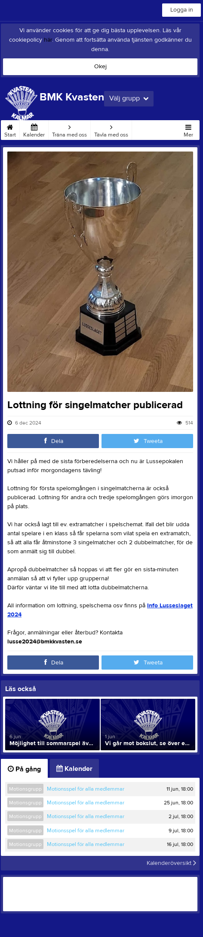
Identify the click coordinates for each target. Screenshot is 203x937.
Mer (188, 129)
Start (10, 129)
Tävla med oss (111, 129)
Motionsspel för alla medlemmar (85, 788)
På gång (24, 769)
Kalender (34, 129)
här (48, 40)
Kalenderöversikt (171, 863)
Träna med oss (69, 129)
